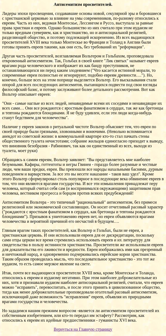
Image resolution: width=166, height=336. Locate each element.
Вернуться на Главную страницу (83, 329)
